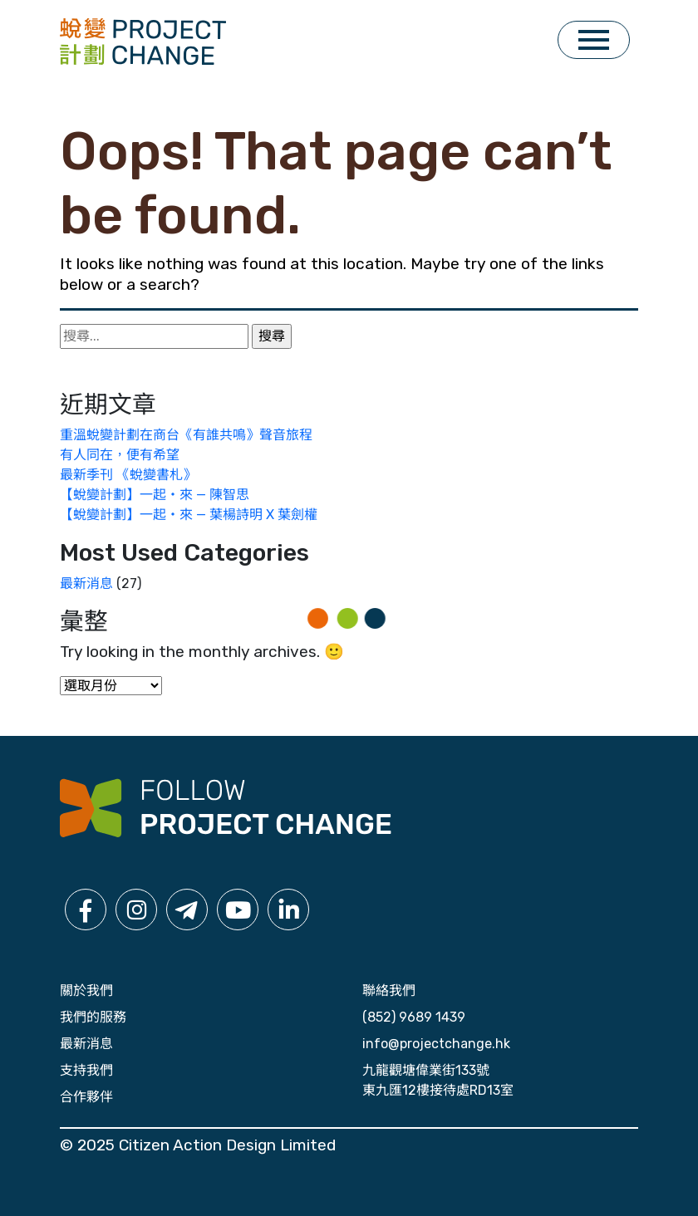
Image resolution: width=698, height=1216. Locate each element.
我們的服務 (93, 1017)
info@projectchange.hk (436, 1044)
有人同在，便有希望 (119, 455)
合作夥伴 (86, 1097)
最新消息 (86, 583)
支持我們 (86, 1070)
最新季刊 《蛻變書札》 (128, 475)
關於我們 (86, 990)
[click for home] (143, 40)
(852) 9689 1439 (413, 1017)
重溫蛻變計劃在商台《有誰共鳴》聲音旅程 (186, 435)
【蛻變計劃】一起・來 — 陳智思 (154, 495)
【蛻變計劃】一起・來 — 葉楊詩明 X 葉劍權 (188, 514)
